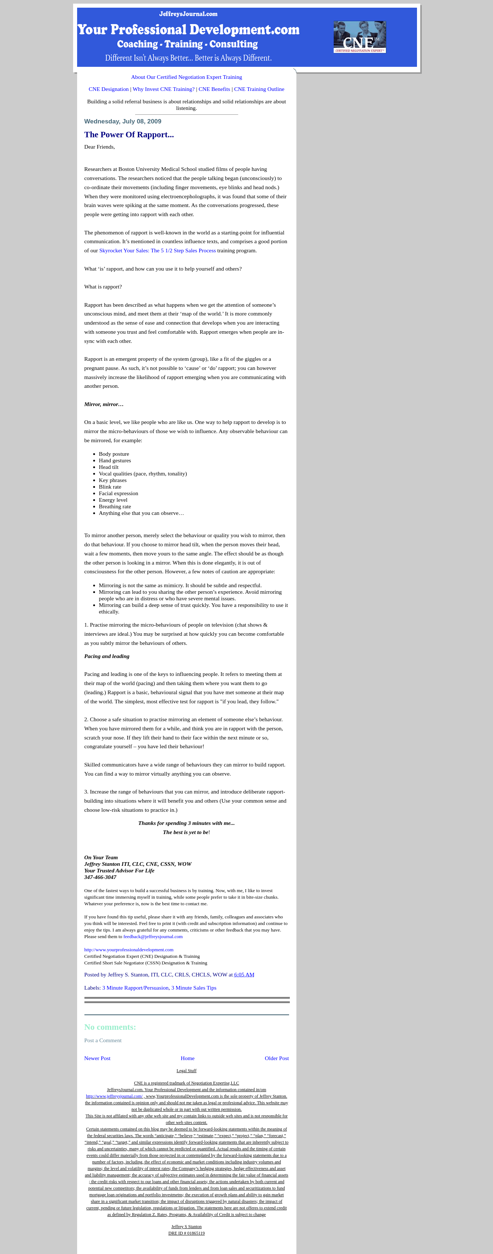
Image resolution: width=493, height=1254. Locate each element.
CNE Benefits (214, 89)
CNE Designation (109, 89)
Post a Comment (103, 1040)
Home (188, 1058)
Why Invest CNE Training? (164, 89)
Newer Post (97, 1058)
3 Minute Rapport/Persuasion (135, 988)
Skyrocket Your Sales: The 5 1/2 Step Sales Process (157, 250)
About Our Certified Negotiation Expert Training (186, 77)
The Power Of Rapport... (129, 134)
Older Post (277, 1058)
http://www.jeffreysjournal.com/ (114, 1096)
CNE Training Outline (259, 89)
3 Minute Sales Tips (193, 988)
